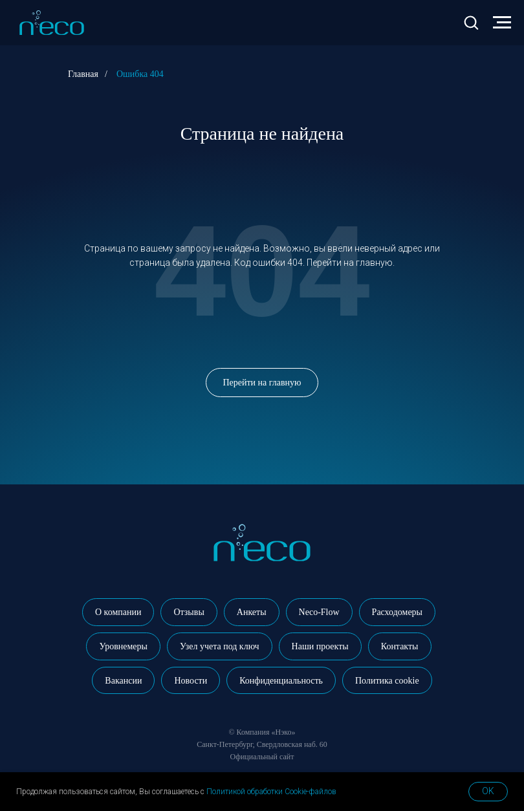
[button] (471, 22)
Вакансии (123, 681)
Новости (190, 681)
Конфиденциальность (281, 681)
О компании (118, 612)
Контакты (400, 646)
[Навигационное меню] (502, 22)
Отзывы (188, 612)
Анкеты (252, 612)
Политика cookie (387, 681)
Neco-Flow (319, 612)
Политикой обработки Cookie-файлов (271, 791)
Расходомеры (397, 612)
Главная (83, 74)
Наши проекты (320, 646)
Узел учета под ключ (219, 646)
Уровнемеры (123, 646)
